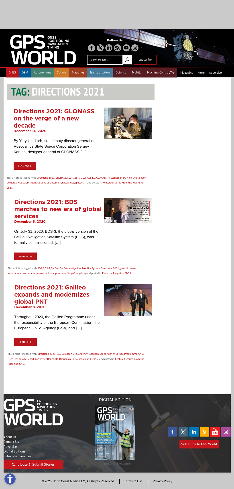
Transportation (100, 72)
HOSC (21, 182)
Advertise (215, 73)
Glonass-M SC (118, 177)
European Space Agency (101, 353)
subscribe (145, 59)
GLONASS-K (73, 177)
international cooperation (22, 273)
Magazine (186, 73)
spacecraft (80, 182)
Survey (61, 72)
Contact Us (11, 442)
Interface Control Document (45, 182)
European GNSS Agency (74, 353)
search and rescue (89, 359)
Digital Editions (14, 451)
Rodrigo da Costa (68, 359)
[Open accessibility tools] (10, 479)
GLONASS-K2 (88, 177)
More (201, 73)
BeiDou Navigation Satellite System (80, 268)
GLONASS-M (103, 177)
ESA (59, 353)
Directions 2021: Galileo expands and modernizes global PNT (51, 294)
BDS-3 (46, 268)
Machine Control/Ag (160, 72)
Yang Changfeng (76, 273)
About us (10, 437)
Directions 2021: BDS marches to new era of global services (58, 209)
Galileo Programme (126, 353)
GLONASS (61, 177)
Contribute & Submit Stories (33, 464)
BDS (39, 268)
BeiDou (55, 268)
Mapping (78, 72)
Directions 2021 (46, 177)
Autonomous (42, 72)
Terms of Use (133, 481)
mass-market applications (51, 273)
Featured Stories (112, 182)
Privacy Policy (162, 481)
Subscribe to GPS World (199, 444)
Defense (121, 72)
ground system (128, 268)
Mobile (136, 72)
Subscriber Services (17, 456)
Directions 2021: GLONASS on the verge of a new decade (54, 118)
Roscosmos (68, 182)
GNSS (12, 72)
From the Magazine (132, 182)
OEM (25, 72)
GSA (37, 359)
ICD (27, 182)
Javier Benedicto (49, 359)
